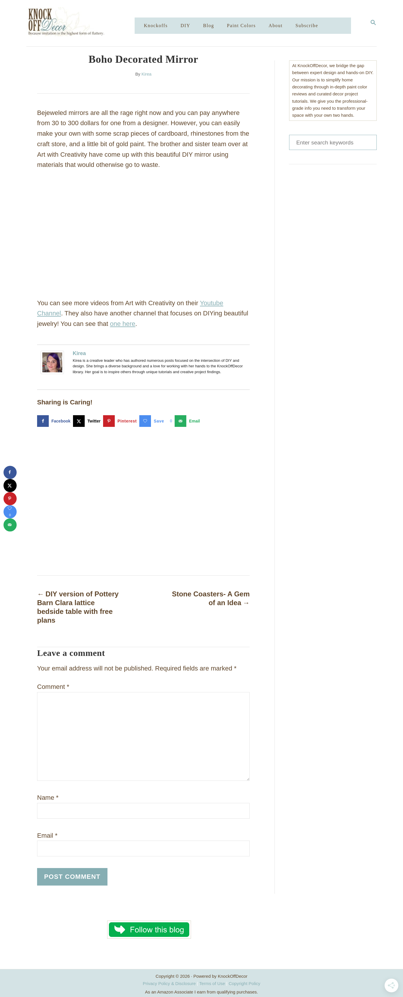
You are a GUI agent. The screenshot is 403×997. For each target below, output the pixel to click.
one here (123, 323)
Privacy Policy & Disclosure (169, 983)
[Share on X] (88, 421)
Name (47, 797)
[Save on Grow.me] (157, 421)
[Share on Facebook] (55, 421)
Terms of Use (212, 983)
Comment (53, 686)
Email (47, 835)
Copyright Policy (244, 983)
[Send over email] (188, 421)
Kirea (146, 74)
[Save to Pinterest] (121, 421)
